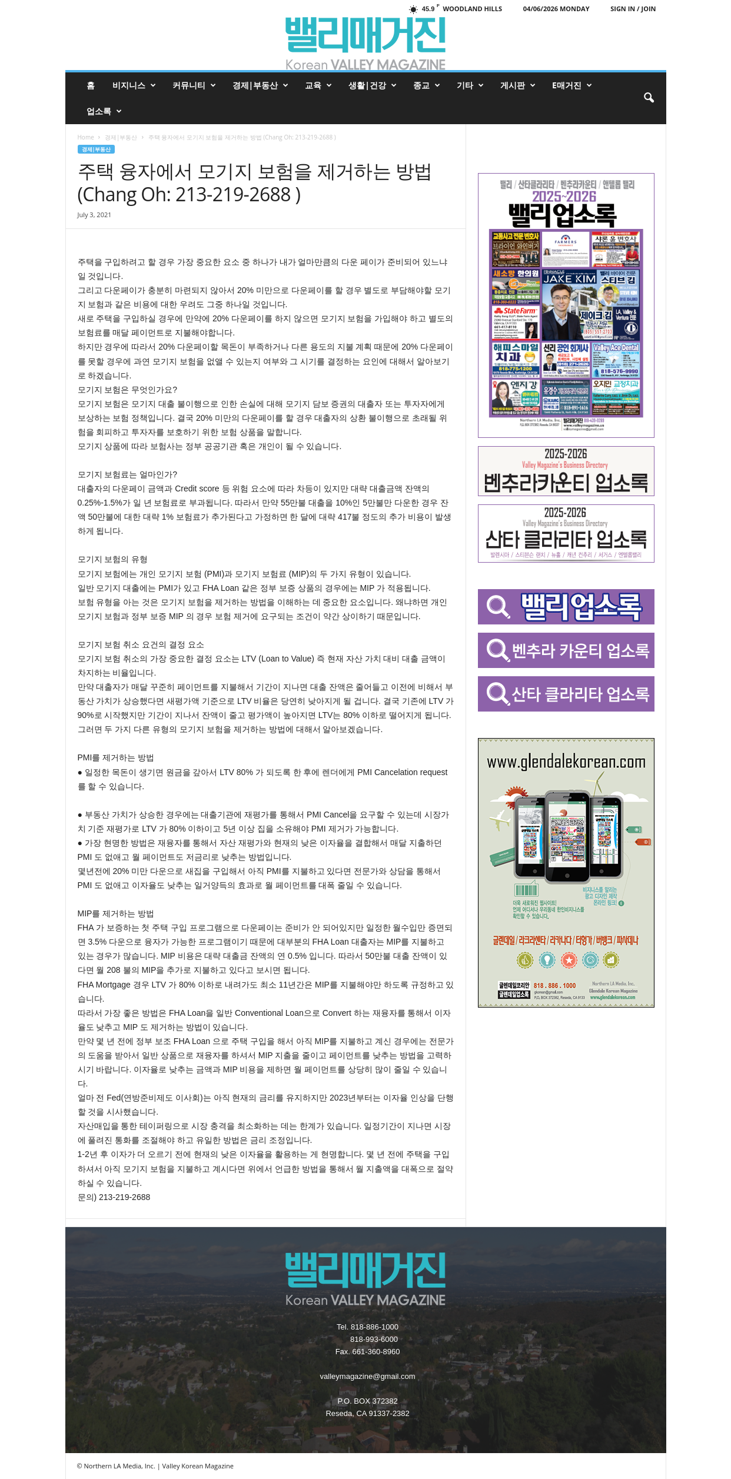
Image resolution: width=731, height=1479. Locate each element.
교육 (318, 85)
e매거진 (572, 85)
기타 (470, 85)
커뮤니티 (194, 85)
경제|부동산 (260, 85)
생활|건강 (372, 85)
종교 (426, 85)
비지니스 (134, 85)
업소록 (104, 111)
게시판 (518, 85)
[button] (649, 98)
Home (86, 137)
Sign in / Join (633, 8)
